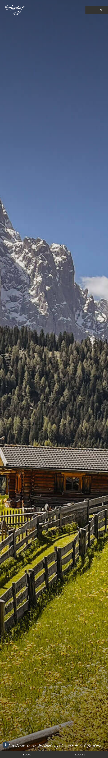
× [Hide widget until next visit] (8, 742)
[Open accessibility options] (6, 744)
